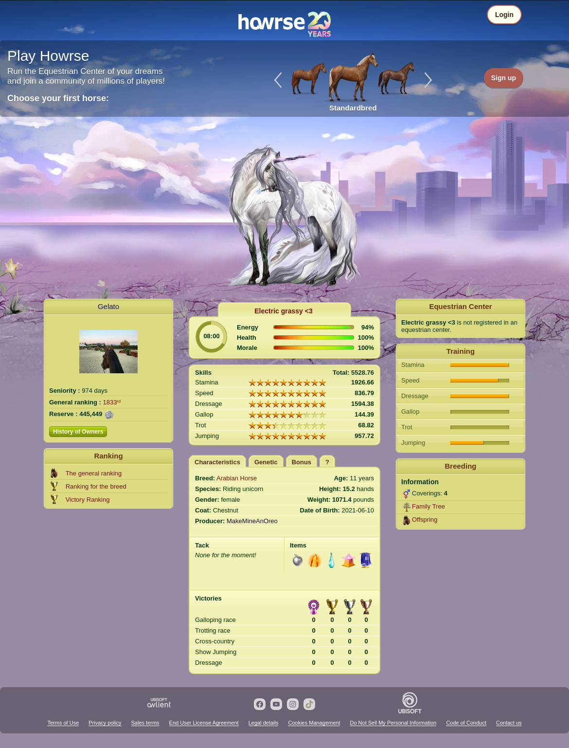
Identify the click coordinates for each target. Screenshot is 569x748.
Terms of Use (63, 723)
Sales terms (145, 723)
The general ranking (94, 473)
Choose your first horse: (58, 98)
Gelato (108, 306)
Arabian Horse (236, 478)
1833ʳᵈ (112, 402)
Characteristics (217, 462)
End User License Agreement (204, 723)
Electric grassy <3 (283, 311)
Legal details (264, 723)
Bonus (301, 462)
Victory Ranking (88, 499)
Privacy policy (105, 723)
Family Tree (428, 506)
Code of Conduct (466, 723)
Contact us (509, 723)
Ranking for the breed (96, 486)
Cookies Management (314, 723)
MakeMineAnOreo (252, 521)
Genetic (266, 462)
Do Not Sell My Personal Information (393, 723)
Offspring (425, 519)
